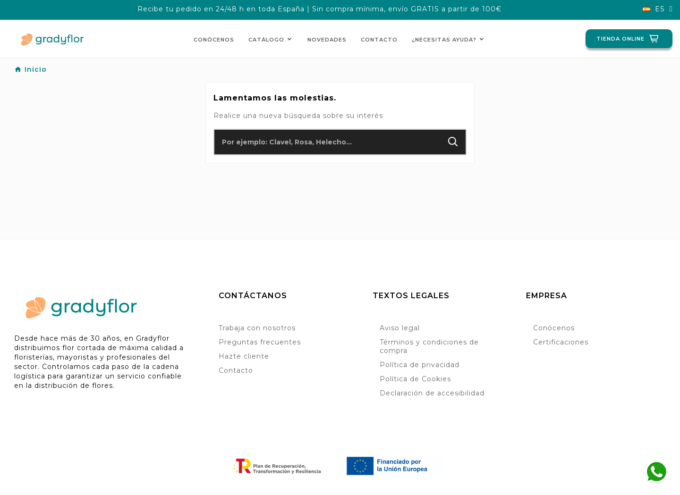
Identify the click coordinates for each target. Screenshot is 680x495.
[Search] (453, 142)
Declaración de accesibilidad (432, 393)
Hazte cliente (244, 356)
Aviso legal (400, 328)
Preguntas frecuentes (260, 342)
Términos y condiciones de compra (429, 346)
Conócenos (554, 328)
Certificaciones (560, 342)
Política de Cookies (415, 379)
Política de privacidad (419, 365)
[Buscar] (327, 142)
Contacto (236, 370)
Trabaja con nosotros (257, 328)
